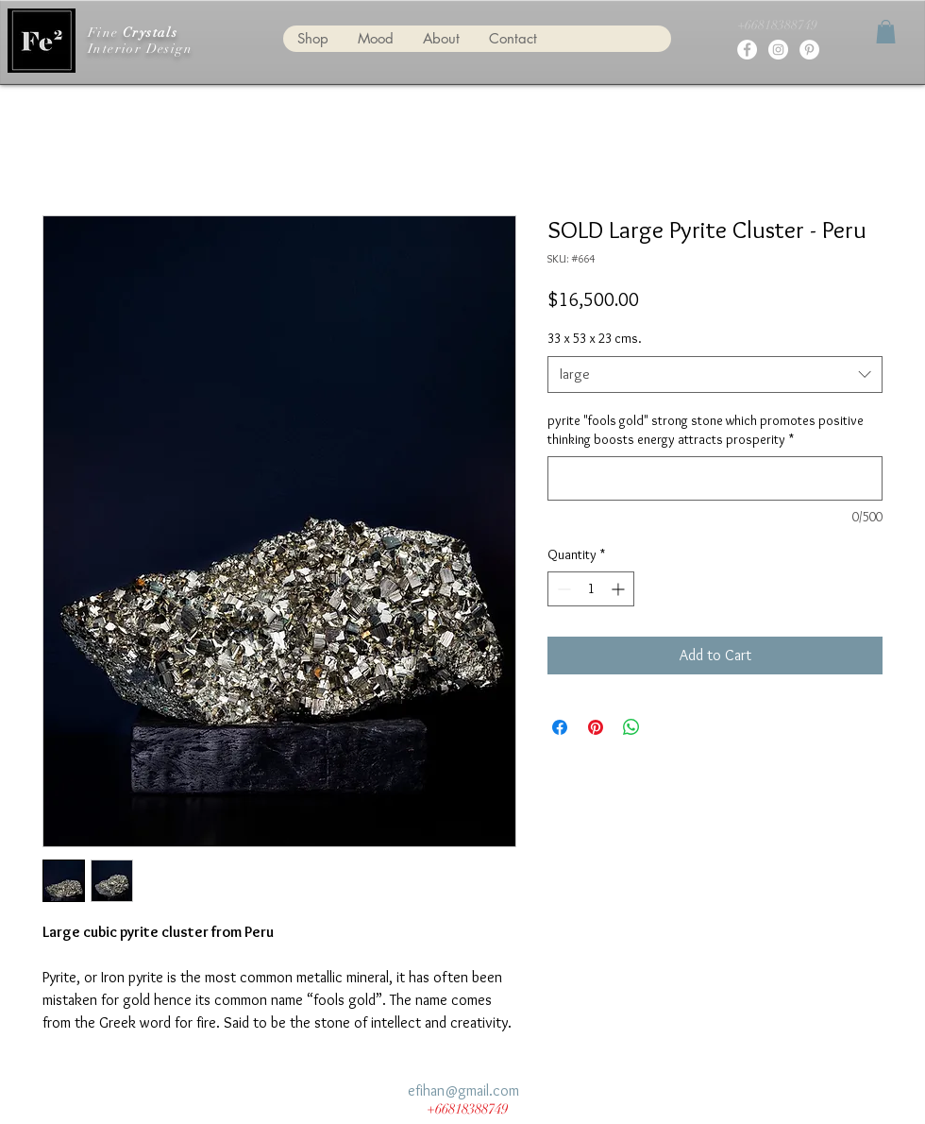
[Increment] (619, 588)
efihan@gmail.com (463, 1090)
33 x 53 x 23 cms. (594, 338)
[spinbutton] (591, 588)
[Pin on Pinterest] (595, 727)
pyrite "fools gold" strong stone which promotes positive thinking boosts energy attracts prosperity (705, 430)
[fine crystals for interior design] (747, 50)
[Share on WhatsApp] (631, 727)
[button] (886, 31)
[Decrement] (562, 588)
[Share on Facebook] (559, 727)
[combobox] (715, 374)
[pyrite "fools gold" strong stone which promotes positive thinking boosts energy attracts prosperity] (715, 478)
